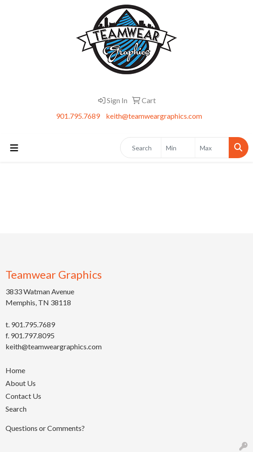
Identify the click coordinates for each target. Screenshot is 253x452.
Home (15, 370)
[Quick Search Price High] (212, 147)
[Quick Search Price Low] (178, 147)
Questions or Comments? (45, 428)
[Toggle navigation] (14, 147)
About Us (21, 383)
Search (16, 408)
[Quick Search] (140, 147)
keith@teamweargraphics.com (154, 115)
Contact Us (23, 395)
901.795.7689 (78, 115)
